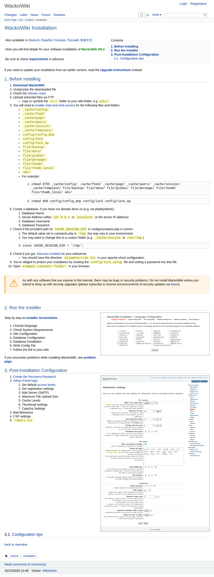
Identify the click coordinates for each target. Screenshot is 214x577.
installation (29, 556)
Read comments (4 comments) (25, 564)
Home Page (11, 20)
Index (23, 15)
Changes (11, 15)
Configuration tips (27, 534)
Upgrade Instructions (115, 70)
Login (183, 3)
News (34, 15)
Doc (21, 20)
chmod (14, 556)
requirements (38, 59)
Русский (73, 40)
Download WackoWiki (29, 85)
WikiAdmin (50, 570)
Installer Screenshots (41, 318)
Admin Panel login (25, 380)
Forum (46, 15)
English (29, 20)
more (157, 14)
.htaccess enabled (48, 253)
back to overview (16, 544)
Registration (198, 3)
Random (59, 15)
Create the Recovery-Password (34, 376)
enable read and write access (55, 105)
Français (60, 40)
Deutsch (33, 40)
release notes (37, 93)
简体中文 (86, 40)
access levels (46, 384)
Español (46, 40)
